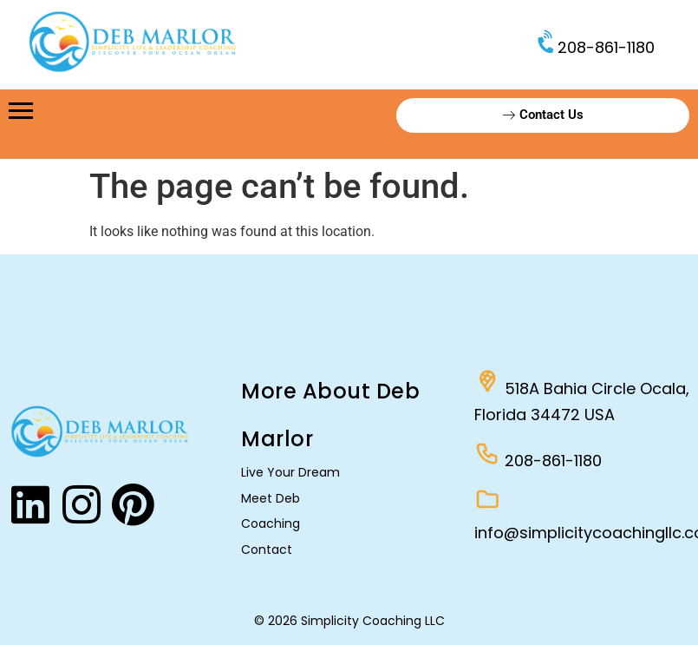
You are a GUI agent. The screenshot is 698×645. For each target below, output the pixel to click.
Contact (266, 549)
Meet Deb (270, 498)
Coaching (270, 523)
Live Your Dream (290, 472)
